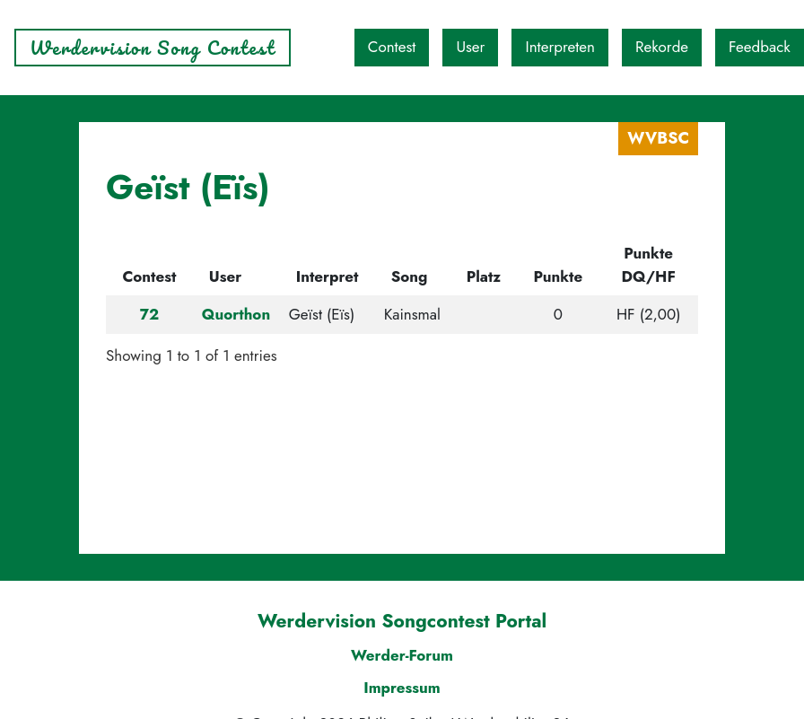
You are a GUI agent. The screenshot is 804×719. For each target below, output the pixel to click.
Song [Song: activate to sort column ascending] (409, 276)
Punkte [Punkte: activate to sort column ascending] (558, 276)
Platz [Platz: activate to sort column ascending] (484, 276)
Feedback (760, 46)
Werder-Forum (402, 655)
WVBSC (658, 138)
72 (149, 314)
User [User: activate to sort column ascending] (225, 276)
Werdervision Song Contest (152, 47)
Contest (392, 46)
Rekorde (661, 46)
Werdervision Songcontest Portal (402, 621)
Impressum (402, 687)
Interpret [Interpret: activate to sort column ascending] (327, 276)
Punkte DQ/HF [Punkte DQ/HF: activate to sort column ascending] (649, 264)
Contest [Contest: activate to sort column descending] (149, 276)
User (470, 46)
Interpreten (560, 46)
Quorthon (236, 314)
